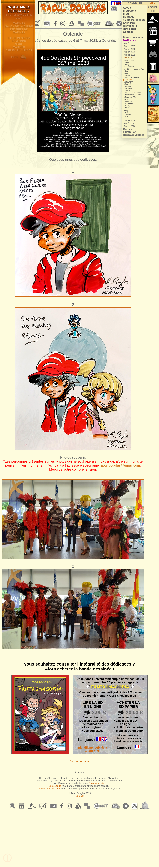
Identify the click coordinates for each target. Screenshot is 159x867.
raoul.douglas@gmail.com (120, 465)
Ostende (128, 80)
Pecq (126, 64)
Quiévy (127, 71)
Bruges (127, 108)
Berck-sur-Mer (130, 97)
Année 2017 (129, 46)
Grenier (127, 129)
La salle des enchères (49, 788)
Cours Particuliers (134, 19)
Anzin (126, 110)
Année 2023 (129, 57)
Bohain (127, 90)
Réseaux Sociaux (133, 134)
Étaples (127, 114)
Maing (127, 75)
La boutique (55, 786)
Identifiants (130, 25)
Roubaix (127, 84)
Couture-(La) (129, 60)
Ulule (126, 112)
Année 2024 (129, 120)
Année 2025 (129, 123)
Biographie (130, 10)
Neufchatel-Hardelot (132, 93)
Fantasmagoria (96, 783)
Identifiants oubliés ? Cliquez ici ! (92, 749)
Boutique (128, 16)
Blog (126, 13)
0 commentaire (79, 761)
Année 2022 (129, 55)
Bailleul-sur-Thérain (132, 95)
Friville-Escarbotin (131, 77)
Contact (128, 31)
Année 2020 (129, 49)
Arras (126, 62)
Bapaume (128, 73)
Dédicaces (129, 40)
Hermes (127, 99)
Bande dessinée (133, 37)
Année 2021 (129, 52)
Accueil (127, 7)
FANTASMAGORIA (110, 686)
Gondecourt (129, 67)
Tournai (127, 86)
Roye (126, 116)
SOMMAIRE (135, 3)
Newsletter (129, 28)
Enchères (129, 22)
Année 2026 (129, 126)
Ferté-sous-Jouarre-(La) (134, 69)
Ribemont (128, 82)
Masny (127, 106)
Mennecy (128, 88)
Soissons (128, 101)
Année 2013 (129, 43)
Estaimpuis (129, 103)
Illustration (129, 132)
